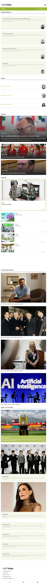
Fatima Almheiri (6, 86)
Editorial (3, 114)
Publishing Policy (7, 576)
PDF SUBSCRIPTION (7, 571)
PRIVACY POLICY (6, 574)
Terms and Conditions (8, 578)
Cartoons (3, 177)
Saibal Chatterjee (6, 95)
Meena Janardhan (6, 104)
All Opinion (41, 9)
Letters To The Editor (7, 407)
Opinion (3, 202)
